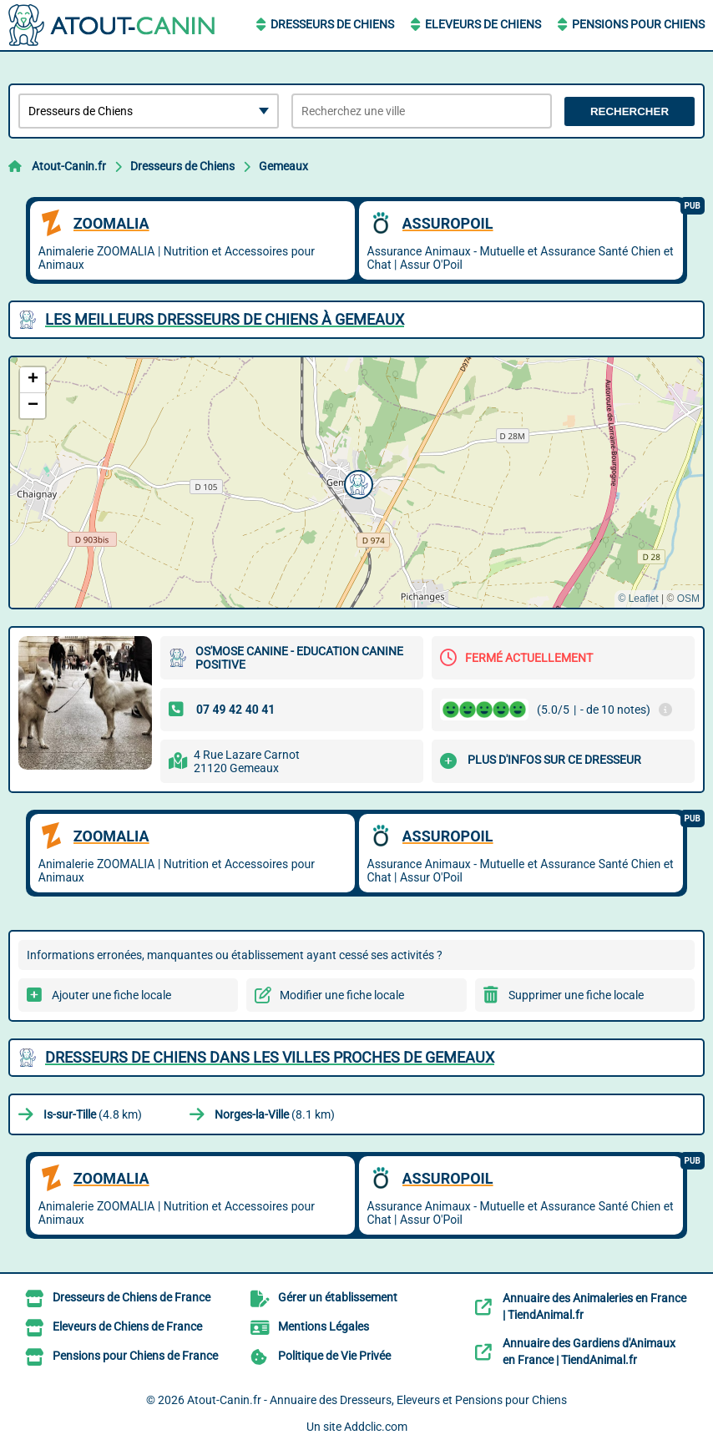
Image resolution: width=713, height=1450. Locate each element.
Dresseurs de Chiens (332, 24)
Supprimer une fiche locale (576, 995)
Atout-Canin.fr (69, 166)
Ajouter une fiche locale (111, 995)
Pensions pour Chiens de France (135, 1355)
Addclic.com (375, 1426)
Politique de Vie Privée (334, 1355)
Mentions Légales (323, 1326)
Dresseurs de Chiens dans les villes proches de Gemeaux (269, 1057)
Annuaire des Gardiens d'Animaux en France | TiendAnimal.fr (589, 1351)
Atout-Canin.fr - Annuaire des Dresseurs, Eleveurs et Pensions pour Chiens (377, 1400)
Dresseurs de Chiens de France (131, 1297)
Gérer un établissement (337, 1297)
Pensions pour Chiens (638, 24)
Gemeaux (283, 166)
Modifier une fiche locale (342, 995)
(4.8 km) (92, 1114)
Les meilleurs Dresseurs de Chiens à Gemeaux (224, 319)
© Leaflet (638, 598)
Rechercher (629, 111)
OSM (688, 598)
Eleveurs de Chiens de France (127, 1326)
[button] (356, 482)
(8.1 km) (275, 1114)
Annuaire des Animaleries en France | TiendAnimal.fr (594, 1306)
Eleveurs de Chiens (483, 24)
